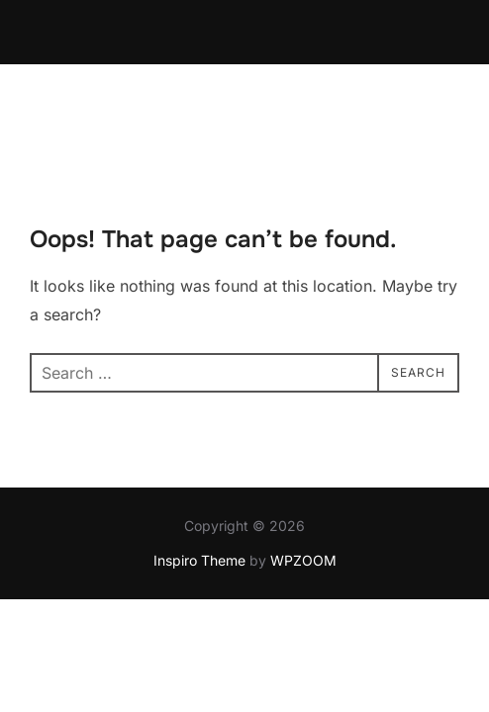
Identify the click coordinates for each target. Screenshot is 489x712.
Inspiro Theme (199, 497)
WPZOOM (303, 497)
